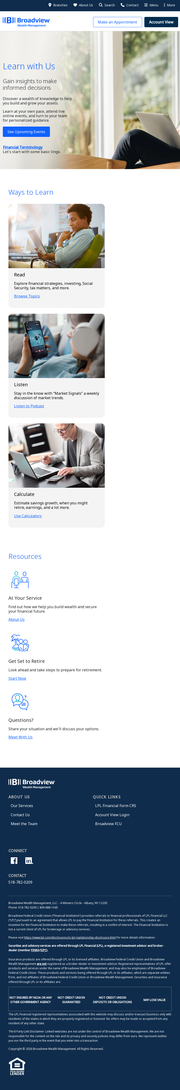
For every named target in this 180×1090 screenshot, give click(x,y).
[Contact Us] (129, 5)
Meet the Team (24, 823)
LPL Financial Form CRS (115, 805)
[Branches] (58, 5)
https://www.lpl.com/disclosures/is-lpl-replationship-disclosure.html (70, 937)
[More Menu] (151, 5)
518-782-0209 (20, 882)
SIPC (43, 950)
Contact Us (20, 814)
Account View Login (112, 814)
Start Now (17, 678)
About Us (16, 619)
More (169, 5)
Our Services (22, 805)
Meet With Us (20, 737)
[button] (106, 5)
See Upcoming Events (26, 131)
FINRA (35, 950)
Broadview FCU (108, 823)
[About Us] (83, 5)
